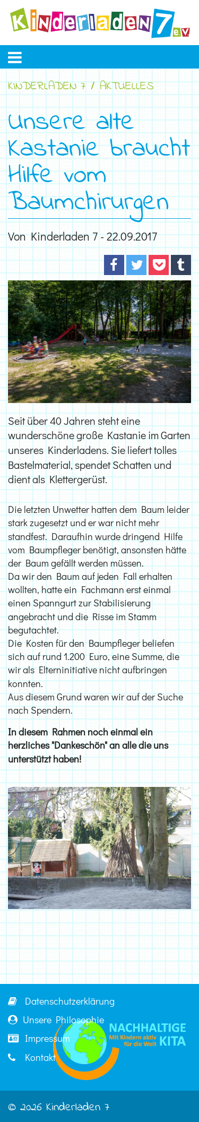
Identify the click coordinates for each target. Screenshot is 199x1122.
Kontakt (32, 1057)
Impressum (39, 1038)
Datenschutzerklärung (61, 1001)
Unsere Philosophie (56, 1019)
